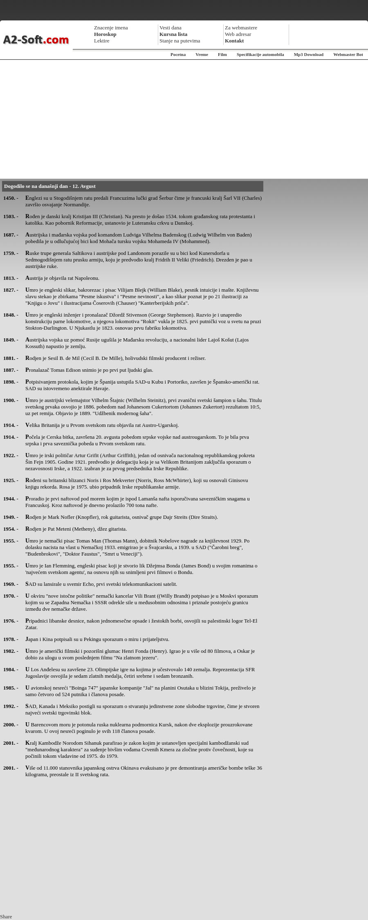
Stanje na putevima (179, 41)
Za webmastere (241, 28)
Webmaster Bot (348, 54)
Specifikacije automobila (260, 54)
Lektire (102, 41)
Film (222, 54)
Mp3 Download (308, 54)
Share (6, 916)
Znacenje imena (111, 28)
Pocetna (178, 54)
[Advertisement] (184, 119)
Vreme (201, 54)
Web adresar (238, 34)
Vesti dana (170, 28)
